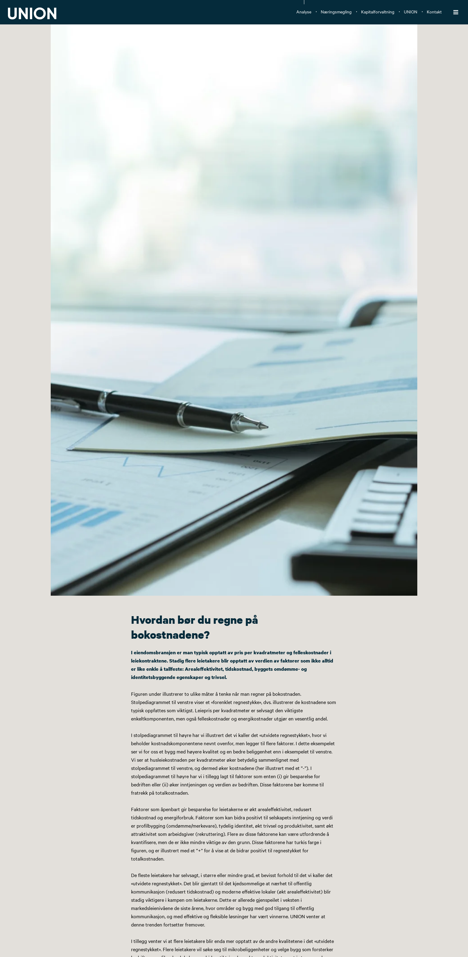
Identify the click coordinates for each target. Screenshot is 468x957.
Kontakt (434, 12)
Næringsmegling (336, 12)
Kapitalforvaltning (377, 12)
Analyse (303, 12)
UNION (410, 12)
